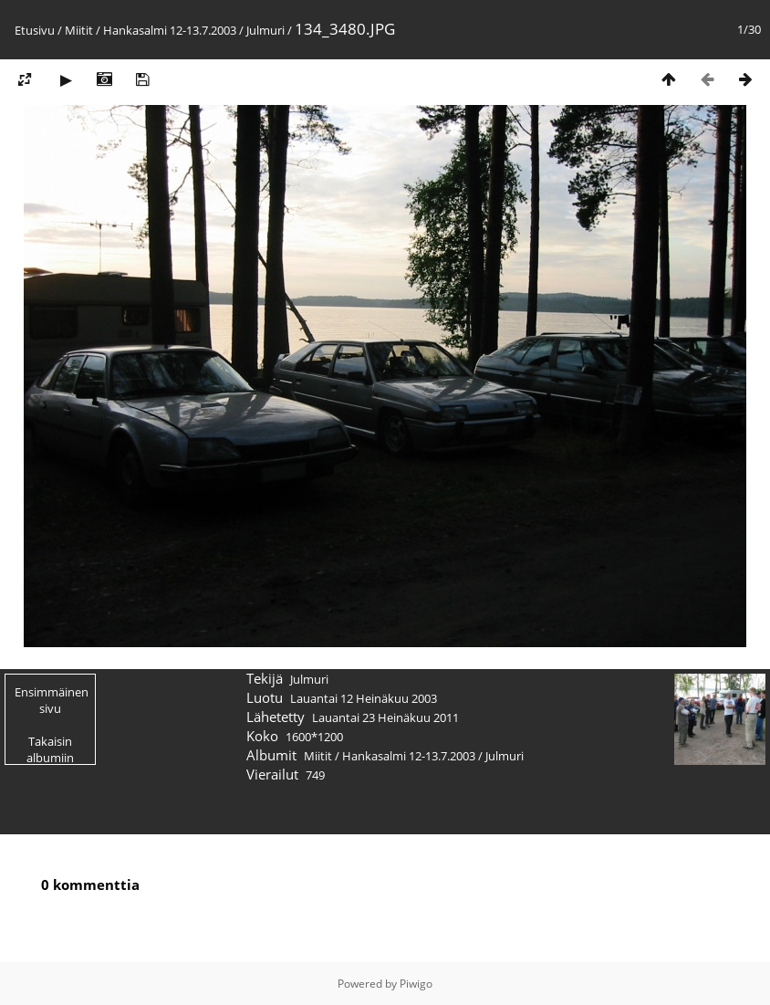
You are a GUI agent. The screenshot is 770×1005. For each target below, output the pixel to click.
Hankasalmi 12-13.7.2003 (169, 30)
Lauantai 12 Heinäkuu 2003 (363, 698)
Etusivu (35, 30)
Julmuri (265, 30)
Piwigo (416, 983)
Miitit (79, 30)
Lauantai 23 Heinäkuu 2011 (385, 717)
